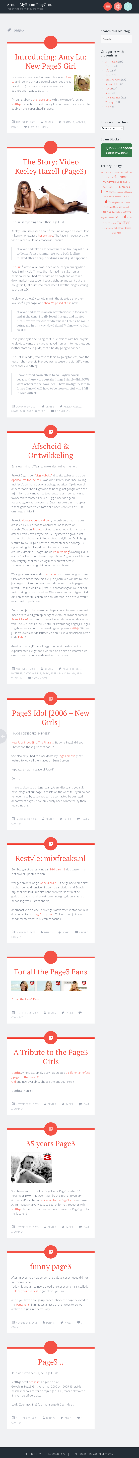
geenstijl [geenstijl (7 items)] (123, 192)
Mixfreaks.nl (57, 867)
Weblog (109, 102)
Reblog (36, 528)
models (80, 121)
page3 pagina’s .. (44, 912)
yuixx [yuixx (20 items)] (119, 232)
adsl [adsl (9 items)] (109, 172)
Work (108, 106)
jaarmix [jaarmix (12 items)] (117, 196)
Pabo (21, 636)
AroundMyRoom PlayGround (32, 4)
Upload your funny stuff (26, 1288)
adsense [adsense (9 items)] (104, 172)
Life (107, 70)
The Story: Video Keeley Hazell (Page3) (50, 165)
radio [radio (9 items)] (118, 212)
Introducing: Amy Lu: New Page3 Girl (50, 61)
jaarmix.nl (51, 573)
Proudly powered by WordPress (45, 1451)
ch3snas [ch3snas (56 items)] (119, 182)
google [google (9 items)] (129, 192)
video (41, 410)
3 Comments (62, 410)
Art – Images (111, 61)
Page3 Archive (66, 754)
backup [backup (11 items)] (124, 172)
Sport (108, 93)
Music (108, 75)
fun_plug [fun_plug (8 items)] (116, 192)
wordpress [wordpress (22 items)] (125, 227)
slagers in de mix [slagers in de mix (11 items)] (107, 217)
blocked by (117, 149)
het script (34, 1379)
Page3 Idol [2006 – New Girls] (51, 716)
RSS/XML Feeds (113, 79)
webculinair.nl (48, 881)
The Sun (16, 266)
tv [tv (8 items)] (127, 218)
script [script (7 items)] (123, 212)
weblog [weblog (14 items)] (117, 228)
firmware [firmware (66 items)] (107, 191)
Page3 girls (23, 1302)
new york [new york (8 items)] (125, 207)
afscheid (68, 667)
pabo (46, 672)
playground (67, 672)
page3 (15, 126)
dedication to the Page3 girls (57, 1197)
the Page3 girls (42, 99)
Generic (109, 66)
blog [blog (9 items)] (107, 177)
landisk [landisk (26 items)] (125, 196)
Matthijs (16, 104)
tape (23, 410)
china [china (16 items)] (127, 182)
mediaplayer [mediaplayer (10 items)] (115, 202)
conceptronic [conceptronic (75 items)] (112, 187)
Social (108, 88)
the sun (32, 410)
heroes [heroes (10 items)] (111, 196)
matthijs (16, 672)
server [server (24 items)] (128, 211)
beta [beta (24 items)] (129, 172)
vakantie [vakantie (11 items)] (105, 228)
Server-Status (112, 84)
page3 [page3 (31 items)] (112, 211)
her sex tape (45, 235)
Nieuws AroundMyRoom (36, 519)
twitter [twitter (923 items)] (123, 222)
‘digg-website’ (43, 474)
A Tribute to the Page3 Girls (51, 1054)
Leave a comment (38, 126)
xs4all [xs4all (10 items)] (114, 233)
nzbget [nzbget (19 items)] (104, 211)
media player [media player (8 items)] (125, 202)
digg (78, 667)
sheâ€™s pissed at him (57, 302)
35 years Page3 (51, 1140)
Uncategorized (112, 97)
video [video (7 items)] (111, 228)
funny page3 (50, 1263)
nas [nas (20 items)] (120, 206)
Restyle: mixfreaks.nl (51, 856)
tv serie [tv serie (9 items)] (113, 223)
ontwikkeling (32, 672)
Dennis (48, 121)
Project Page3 (19, 618)
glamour (68, 121)
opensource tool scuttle (26, 479)
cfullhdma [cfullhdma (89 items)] (120, 177)
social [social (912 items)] (120, 217)
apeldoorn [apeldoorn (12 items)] (116, 172)
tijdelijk (17, 677)
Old (13, 1079)
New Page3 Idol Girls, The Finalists (32, 741)
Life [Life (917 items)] (106, 201)
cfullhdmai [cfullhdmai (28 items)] (108, 181)
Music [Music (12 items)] (115, 207)
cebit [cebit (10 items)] (111, 177)
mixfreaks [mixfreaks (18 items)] (108, 206)
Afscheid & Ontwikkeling (50, 449)
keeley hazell (72, 405)
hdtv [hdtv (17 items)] (106, 196)
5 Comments (39, 677)
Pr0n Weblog (61, 551)
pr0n (80, 672)
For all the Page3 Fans (51, 969)
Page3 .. (50, 1359)
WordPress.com (103, 1451)
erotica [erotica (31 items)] (126, 186)
